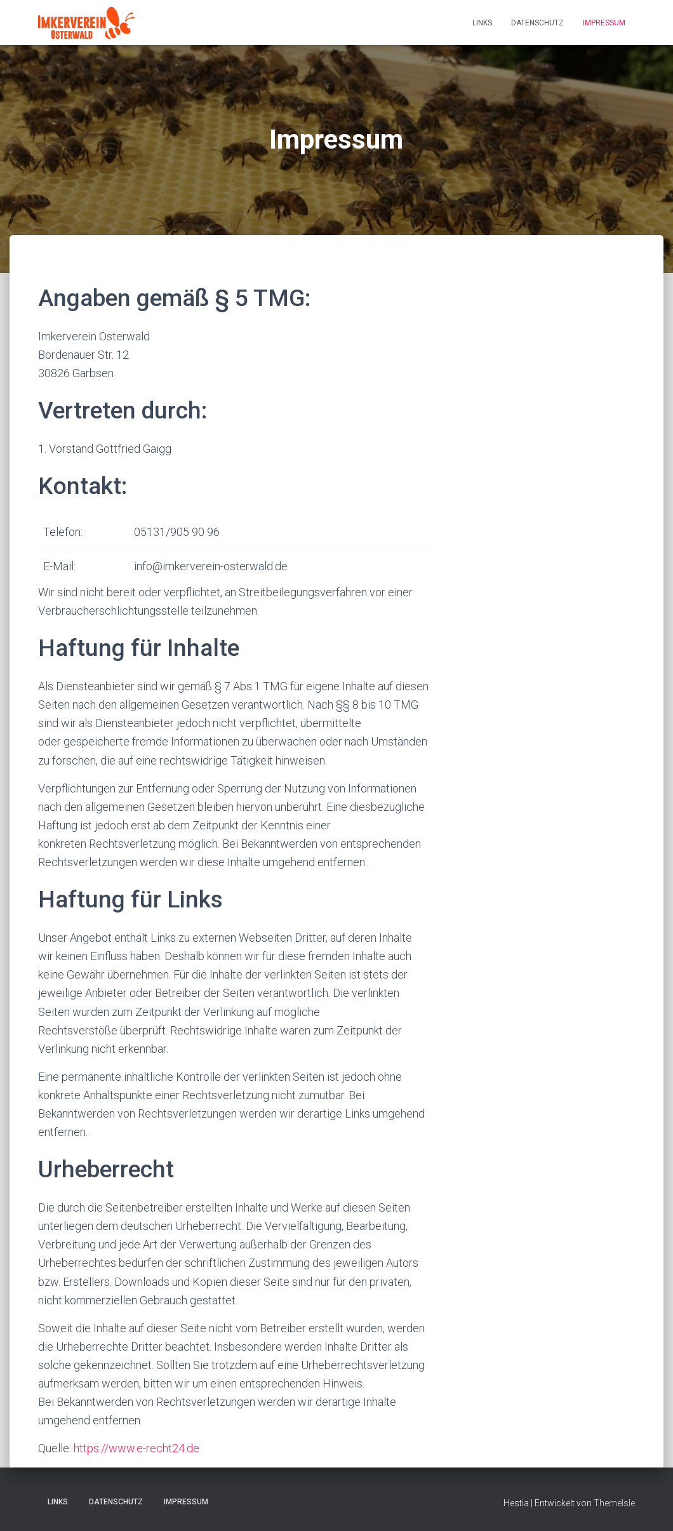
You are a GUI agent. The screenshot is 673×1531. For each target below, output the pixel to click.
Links (482, 22)
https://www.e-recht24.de (136, 1448)
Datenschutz (537, 22)
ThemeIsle (614, 1503)
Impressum (604, 22)
